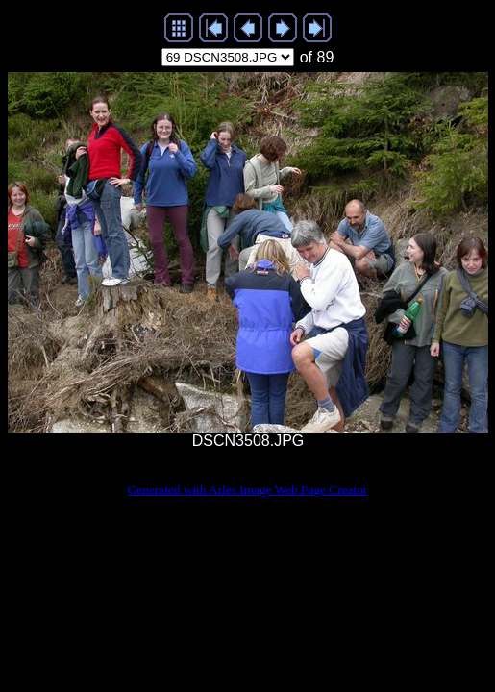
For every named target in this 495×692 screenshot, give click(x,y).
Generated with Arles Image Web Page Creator (248, 489)
